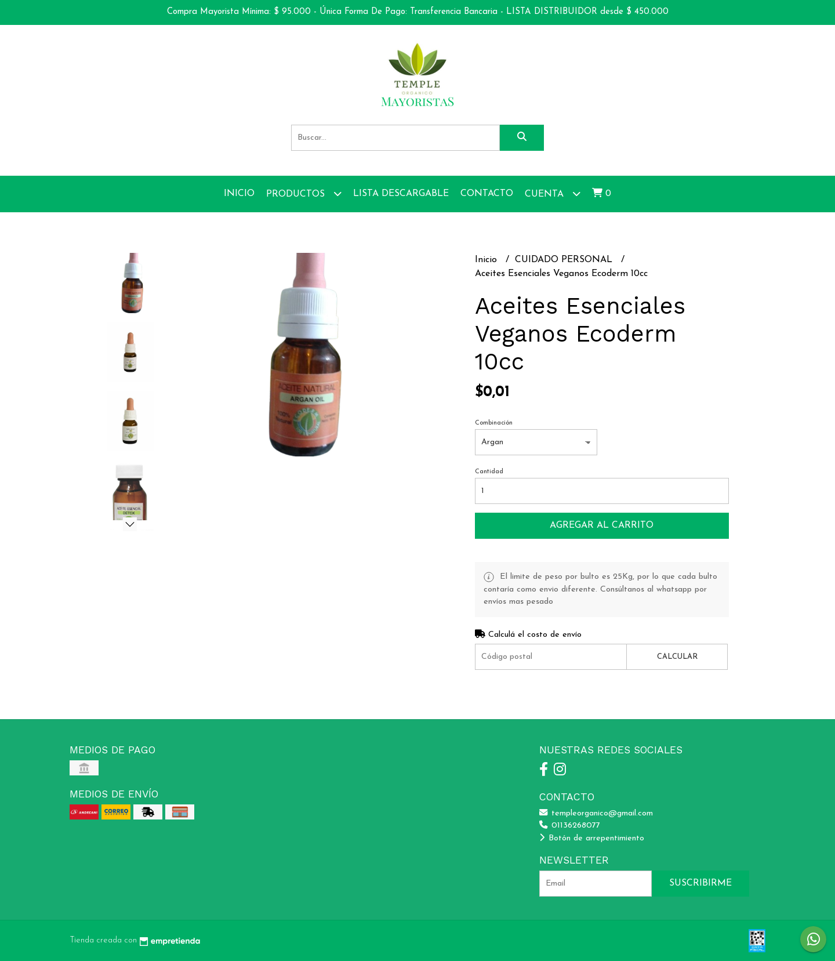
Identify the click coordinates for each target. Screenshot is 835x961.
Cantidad (489, 472)
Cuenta (552, 193)
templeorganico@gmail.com (596, 813)
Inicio (239, 193)
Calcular (677, 657)
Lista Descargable (401, 193)
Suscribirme (700, 883)
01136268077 (569, 825)
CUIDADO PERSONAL (565, 259)
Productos (304, 193)
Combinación (494, 423)
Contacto (486, 193)
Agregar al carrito (602, 525)
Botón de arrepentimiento (591, 838)
